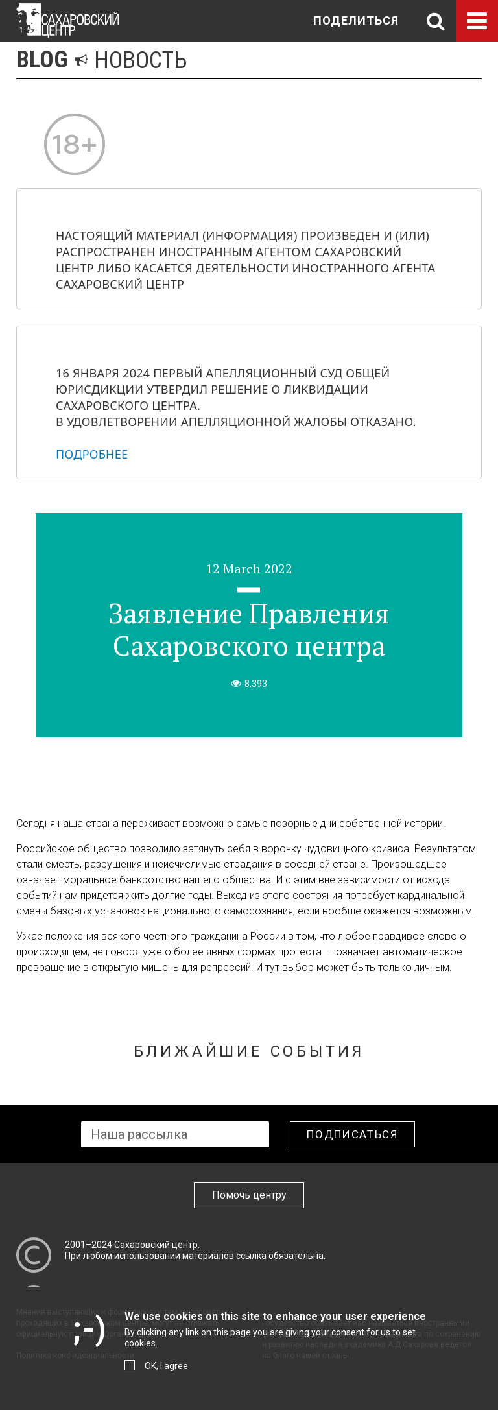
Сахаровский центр (156, 1244)
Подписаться (352, 1134)
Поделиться (356, 20)
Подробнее (92, 454)
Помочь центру (249, 1195)
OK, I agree (166, 1366)
